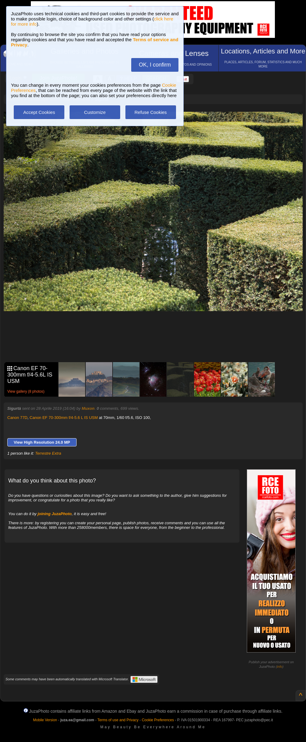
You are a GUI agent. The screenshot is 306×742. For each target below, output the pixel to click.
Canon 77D (17, 417)
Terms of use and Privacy (118, 720)
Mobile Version (45, 720)
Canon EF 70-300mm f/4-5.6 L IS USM (64, 417)
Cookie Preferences (158, 720)
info (280, 666)
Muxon (88, 408)
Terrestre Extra (48, 453)
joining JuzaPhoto (55, 513)
